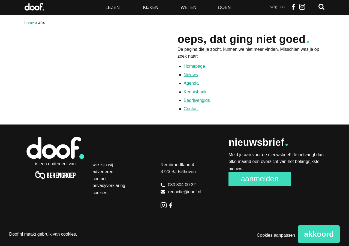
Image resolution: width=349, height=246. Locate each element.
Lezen (113, 7)
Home (29, 23)
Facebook (293, 7)
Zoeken (321, 7)
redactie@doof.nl (181, 191)
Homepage (194, 66)
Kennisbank (195, 92)
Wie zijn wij (102, 164)
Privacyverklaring (108, 185)
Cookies (99, 192)
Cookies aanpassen (276, 235)
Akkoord (319, 234)
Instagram (302, 7)
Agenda (191, 83)
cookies (68, 234)
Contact (191, 108)
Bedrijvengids (197, 100)
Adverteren (102, 171)
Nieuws (191, 74)
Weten (188, 7)
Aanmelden (260, 178)
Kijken (150, 7)
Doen (224, 7)
